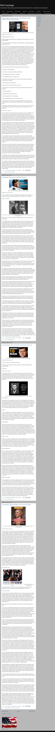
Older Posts (32, 711)
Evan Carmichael (11, 358)
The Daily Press (22, 13)
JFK (5, 339)
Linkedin (38, 25)
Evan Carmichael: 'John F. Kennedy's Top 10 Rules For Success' (17, 345)
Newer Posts (5, 711)
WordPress (38, 11)
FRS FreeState (7, 5)
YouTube (39, 22)
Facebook (39, 21)
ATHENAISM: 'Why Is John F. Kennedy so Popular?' (14, 177)
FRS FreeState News (47, 13)
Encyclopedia (7, 590)
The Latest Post (10, 11)
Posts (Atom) (9, 713)
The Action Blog (14, 13)
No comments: (19, 170)
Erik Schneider (17, 11)
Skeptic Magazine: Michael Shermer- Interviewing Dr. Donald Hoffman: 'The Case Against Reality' (16, 19)
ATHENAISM (12, 190)
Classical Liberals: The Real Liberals (34, 13)
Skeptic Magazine (8, 32)
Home (3, 11)
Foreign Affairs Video (8, 707)
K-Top (7, 526)
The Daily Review (5, 13)
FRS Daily (25, 11)
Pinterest (39, 18)
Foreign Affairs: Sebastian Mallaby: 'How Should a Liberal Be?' (16, 504)
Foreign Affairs (7, 567)
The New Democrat (46, 11)
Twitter (38, 24)
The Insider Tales (10, 396)
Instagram (39, 20)
